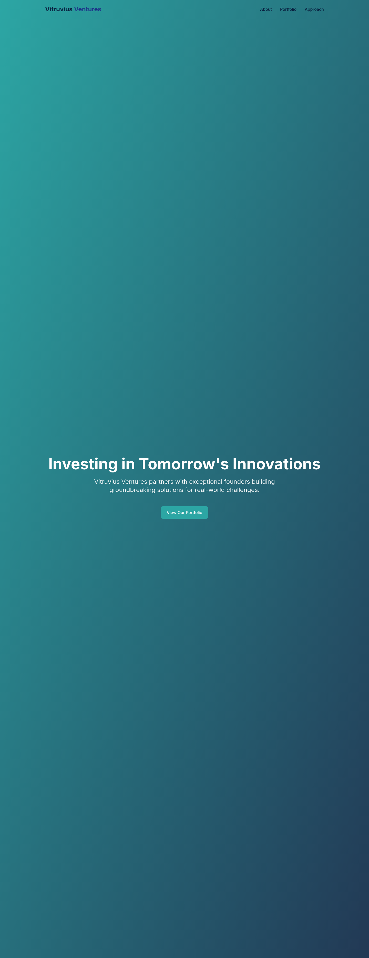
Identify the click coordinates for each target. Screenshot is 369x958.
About (266, 9)
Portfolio (288, 9)
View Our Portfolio (184, 512)
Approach (314, 9)
